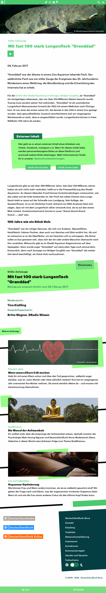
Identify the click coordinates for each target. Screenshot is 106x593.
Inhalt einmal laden (38, 167)
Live (27, 589)
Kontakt (69, 522)
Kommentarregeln (75, 550)
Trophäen (70, 532)
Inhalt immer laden (68, 167)
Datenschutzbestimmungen (49, 158)
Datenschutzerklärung (77, 536)
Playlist (80, 589)
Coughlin (74, 95)
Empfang (70, 527)
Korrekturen (71, 546)
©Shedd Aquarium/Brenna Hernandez (90, 31)
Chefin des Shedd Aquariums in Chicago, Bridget (42, 95)
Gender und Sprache (76, 555)
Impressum (71, 541)
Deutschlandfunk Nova (77, 518)
